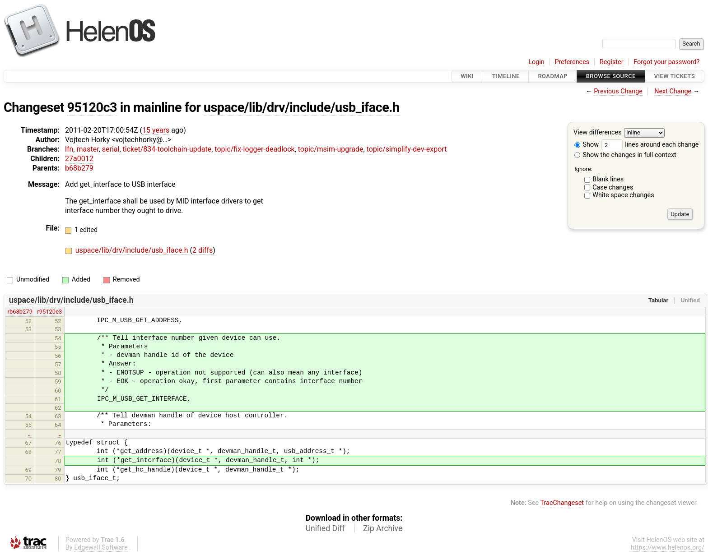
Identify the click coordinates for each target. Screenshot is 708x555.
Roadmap (553, 76)
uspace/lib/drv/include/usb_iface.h (302, 107)
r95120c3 (49, 311)
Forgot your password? (666, 62)
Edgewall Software (101, 547)
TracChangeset (562, 503)
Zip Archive (382, 528)
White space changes (623, 195)
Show (586, 144)
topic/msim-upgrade (330, 149)
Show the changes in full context (625, 155)
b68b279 (79, 168)
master (87, 149)
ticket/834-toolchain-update (167, 149)
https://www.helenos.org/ (667, 547)
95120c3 (92, 107)
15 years (155, 130)
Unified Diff (325, 528)
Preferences (571, 62)
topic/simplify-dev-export (407, 149)
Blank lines (608, 179)
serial (111, 149)
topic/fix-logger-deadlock (254, 149)
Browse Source (611, 76)
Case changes (612, 187)
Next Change (672, 91)
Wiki (467, 76)
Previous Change (618, 91)
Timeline (506, 76)
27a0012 (79, 158)
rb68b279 (20, 311)
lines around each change (650, 144)
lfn (69, 149)
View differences (597, 133)
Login (536, 62)
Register (612, 62)
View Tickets (674, 76)
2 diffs (202, 250)
